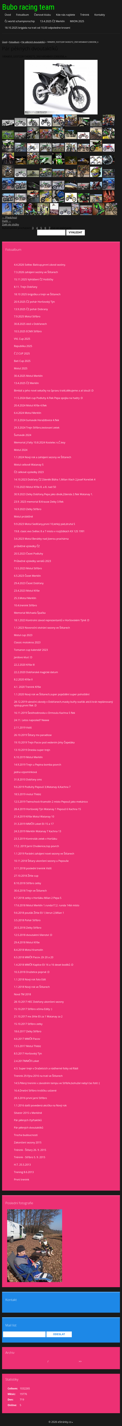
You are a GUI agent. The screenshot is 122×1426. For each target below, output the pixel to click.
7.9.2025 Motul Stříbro (27, 316)
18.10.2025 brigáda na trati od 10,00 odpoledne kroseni (37, 27)
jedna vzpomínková (25, 772)
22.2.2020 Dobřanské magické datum (36, 672)
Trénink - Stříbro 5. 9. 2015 (29, 1157)
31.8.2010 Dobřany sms (28, 779)
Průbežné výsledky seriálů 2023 (32, 561)
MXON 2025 (77, 21)
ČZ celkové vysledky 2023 (29, 472)
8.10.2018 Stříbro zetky (27, 883)
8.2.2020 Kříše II (23, 679)
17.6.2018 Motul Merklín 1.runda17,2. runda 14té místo (46, 905)
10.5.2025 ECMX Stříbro (28, 331)
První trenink (21, 1179)
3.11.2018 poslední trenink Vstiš (32, 868)
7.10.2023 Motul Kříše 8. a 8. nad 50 (35, 487)
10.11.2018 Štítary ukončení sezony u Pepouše (41, 861)
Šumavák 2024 (22, 435)
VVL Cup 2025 (22, 339)
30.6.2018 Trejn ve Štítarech (30, 890)
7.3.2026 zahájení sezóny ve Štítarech (36, 272)
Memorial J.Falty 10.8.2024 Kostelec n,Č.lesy (39, 442)
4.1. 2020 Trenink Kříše (27, 687)
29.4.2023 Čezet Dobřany (29, 583)
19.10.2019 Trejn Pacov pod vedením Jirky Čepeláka (44, 742)
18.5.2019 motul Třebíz (27, 794)
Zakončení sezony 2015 (27, 1142)
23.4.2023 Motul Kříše (27, 590)
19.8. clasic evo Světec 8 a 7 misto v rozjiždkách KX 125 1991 (49, 531)
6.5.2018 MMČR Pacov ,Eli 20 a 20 (33, 957)
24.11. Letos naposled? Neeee (31, 720)
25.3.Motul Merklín (25, 598)
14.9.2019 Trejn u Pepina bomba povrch (37, 764)
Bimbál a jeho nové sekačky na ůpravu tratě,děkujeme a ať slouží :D (54, 390)
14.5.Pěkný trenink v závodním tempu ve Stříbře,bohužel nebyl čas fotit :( (57, 1083)
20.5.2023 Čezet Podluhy (28, 553)
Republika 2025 (23, 346)
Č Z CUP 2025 (22, 353)
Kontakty (99, 14)
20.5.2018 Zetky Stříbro (27, 927)
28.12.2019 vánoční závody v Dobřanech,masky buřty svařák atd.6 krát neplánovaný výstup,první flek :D (63, 703)
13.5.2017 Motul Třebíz (27, 1046)
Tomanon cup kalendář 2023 (31, 650)
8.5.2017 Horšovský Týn (28, 1053)
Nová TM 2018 (22, 994)
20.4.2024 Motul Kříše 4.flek (30, 405)
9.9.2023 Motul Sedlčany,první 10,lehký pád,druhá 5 (44, 524)
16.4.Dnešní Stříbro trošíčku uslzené (35, 1090)
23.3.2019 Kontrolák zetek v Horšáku (35, 838)
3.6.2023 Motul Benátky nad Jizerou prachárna (41, 538)
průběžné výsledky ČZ (27, 546)
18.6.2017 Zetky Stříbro (27, 1031)
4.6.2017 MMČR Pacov (27, 1039)
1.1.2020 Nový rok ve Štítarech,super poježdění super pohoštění (51, 694)
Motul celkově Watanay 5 (29, 464)
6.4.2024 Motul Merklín (27, 413)
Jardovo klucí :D (23, 657)
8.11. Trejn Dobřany (25, 287)
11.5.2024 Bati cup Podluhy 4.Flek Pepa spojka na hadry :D (48, 398)
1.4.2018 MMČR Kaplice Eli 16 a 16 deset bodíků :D (43, 964)
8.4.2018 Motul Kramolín (28, 950)
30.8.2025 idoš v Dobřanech (30, 324)
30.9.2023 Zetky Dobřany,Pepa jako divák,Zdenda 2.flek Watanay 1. (53, 494)
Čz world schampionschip (20, 21)
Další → (6, 221)
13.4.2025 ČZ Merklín (52, 21)
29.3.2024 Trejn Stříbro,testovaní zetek (36, 427)
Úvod (8, 14)
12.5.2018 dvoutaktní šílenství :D (33, 935)
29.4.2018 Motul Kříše (27, 942)
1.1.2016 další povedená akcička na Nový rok (40, 1105)
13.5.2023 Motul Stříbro (28, 568)
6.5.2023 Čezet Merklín (27, 575)
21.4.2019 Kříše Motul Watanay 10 (34, 816)
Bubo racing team (28, 7)
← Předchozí (9, 217)
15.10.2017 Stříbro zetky (28, 1024)
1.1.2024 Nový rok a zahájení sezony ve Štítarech (42, 457)
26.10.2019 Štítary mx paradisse (33, 735)
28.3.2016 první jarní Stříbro (30, 1098)
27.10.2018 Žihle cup (26, 875)
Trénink (84, 14)
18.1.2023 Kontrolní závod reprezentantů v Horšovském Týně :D (51, 620)
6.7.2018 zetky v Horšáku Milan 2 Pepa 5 (37, 898)
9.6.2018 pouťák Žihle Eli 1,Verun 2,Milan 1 (39, 913)
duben (43, 1361)
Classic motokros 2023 (27, 642)
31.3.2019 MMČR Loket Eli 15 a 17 (34, 824)
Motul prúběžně (23, 516)
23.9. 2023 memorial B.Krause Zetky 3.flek (39, 501)
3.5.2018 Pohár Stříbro (27, 920)
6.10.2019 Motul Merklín (28, 757)
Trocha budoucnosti (26, 1135)
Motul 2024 (20, 450)
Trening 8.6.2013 (24, 1172)
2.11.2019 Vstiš (23, 727)
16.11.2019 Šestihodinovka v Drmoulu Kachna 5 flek (44, 713)
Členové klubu (42, 14)
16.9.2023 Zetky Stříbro (27, 509)
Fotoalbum (22, 14)
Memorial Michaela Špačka (30, 613)
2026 (52, 1361)
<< (13, 1361)
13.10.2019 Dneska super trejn (32, 750)
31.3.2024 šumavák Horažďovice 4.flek (36, 420)
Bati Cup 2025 (22, 361)
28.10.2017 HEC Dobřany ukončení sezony (39, 1001)
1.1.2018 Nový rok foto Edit (30, 979)
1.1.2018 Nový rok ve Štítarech (32, 987)
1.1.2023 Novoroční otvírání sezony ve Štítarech (42, 627)
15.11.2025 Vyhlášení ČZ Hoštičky (33, 279)
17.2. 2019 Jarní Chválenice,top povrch (36, 846)
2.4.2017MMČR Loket (26, 1061)
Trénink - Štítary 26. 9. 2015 (30, 1150)
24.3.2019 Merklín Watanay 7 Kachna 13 (37, 831)
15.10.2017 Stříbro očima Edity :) (33, 1009)
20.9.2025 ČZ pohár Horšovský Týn (34, 301)
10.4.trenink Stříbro (25, 605)
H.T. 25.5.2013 (22, 1164)
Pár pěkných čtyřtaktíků (28, 1120)
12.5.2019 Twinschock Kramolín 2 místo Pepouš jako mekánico (51, 801)
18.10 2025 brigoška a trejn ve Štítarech (37, 294)
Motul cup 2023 (23, 635)
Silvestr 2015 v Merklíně (28, 1113)
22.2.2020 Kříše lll (24, 664)
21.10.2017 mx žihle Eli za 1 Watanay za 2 (38, 1016)
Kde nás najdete (65, 14)
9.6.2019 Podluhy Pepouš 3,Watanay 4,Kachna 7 (42, 787)
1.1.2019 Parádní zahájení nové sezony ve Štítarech (44, 853)
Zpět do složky (10, 224)
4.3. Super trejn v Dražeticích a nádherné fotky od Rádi (46, 1068)
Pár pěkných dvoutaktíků (33, 42)
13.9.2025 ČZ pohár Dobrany (31, 309)
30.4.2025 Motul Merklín (28, 376)
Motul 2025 (20, 368)
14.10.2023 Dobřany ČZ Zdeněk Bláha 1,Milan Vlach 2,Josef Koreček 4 (54, 479)
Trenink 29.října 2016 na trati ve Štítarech (38, 1076)
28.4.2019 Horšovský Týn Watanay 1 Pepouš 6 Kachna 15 (47, 809)
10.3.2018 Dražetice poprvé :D (31, 972)
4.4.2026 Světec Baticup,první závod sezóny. (40, 264)
